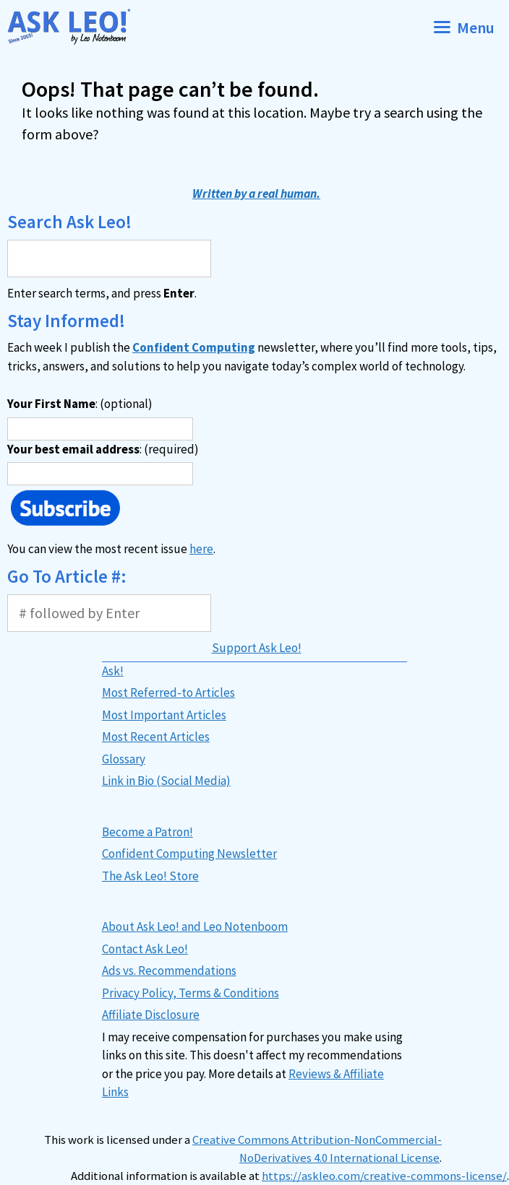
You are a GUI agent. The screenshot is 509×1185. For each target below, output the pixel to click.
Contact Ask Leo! (145, 949)
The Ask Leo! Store (150, 876)
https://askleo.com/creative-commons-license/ (384, 1176)
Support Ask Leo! (256, 648)
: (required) (103, 449)
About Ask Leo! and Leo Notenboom (195, 926)
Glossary (123, 759)
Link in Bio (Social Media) (166, 781)
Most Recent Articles (156, 737)
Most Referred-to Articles (168, 692)
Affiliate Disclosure (151, 1015)
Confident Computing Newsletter (189, 853)
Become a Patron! (147, 832)
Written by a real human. (256, 193)
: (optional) (80, 404)
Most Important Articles (164, 715)
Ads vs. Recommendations (169, 970)
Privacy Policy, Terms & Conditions (190, 993)
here (201, 549)
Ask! (113, 671)
